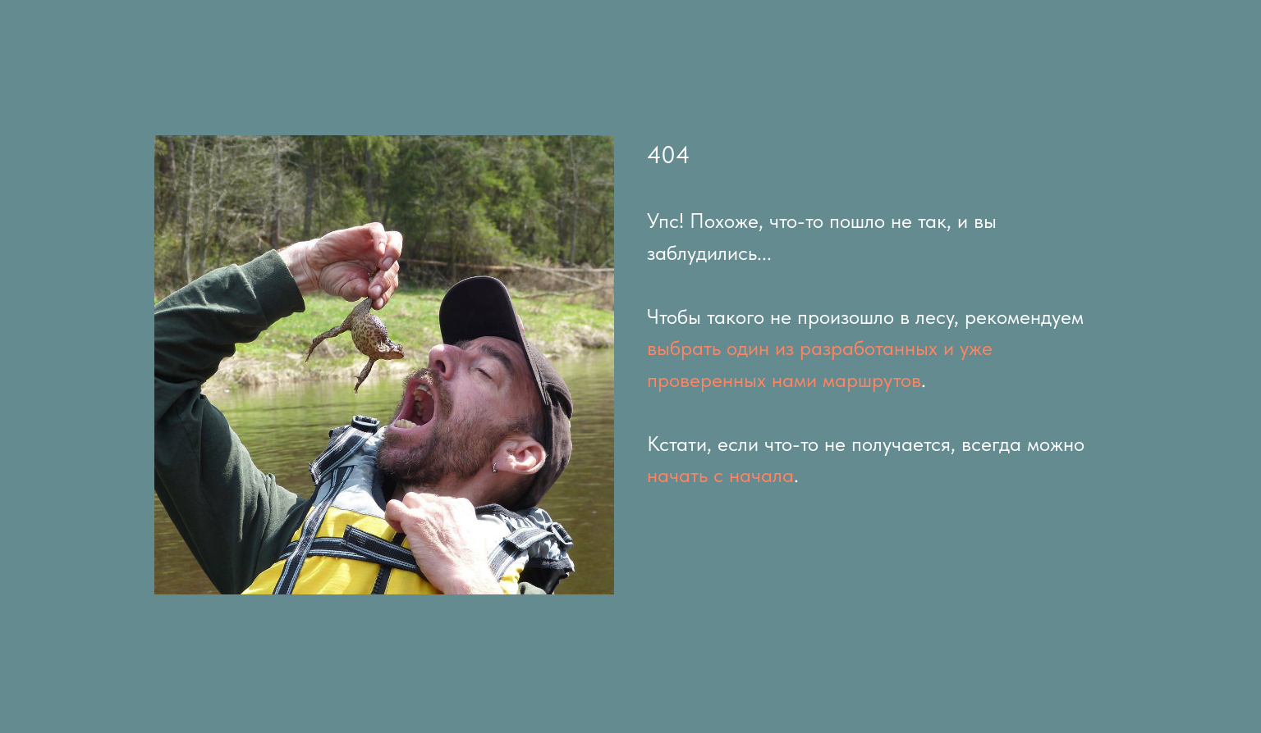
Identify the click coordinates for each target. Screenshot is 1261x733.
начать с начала (720, 474)
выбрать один (708, 347)
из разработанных (856, 347)
